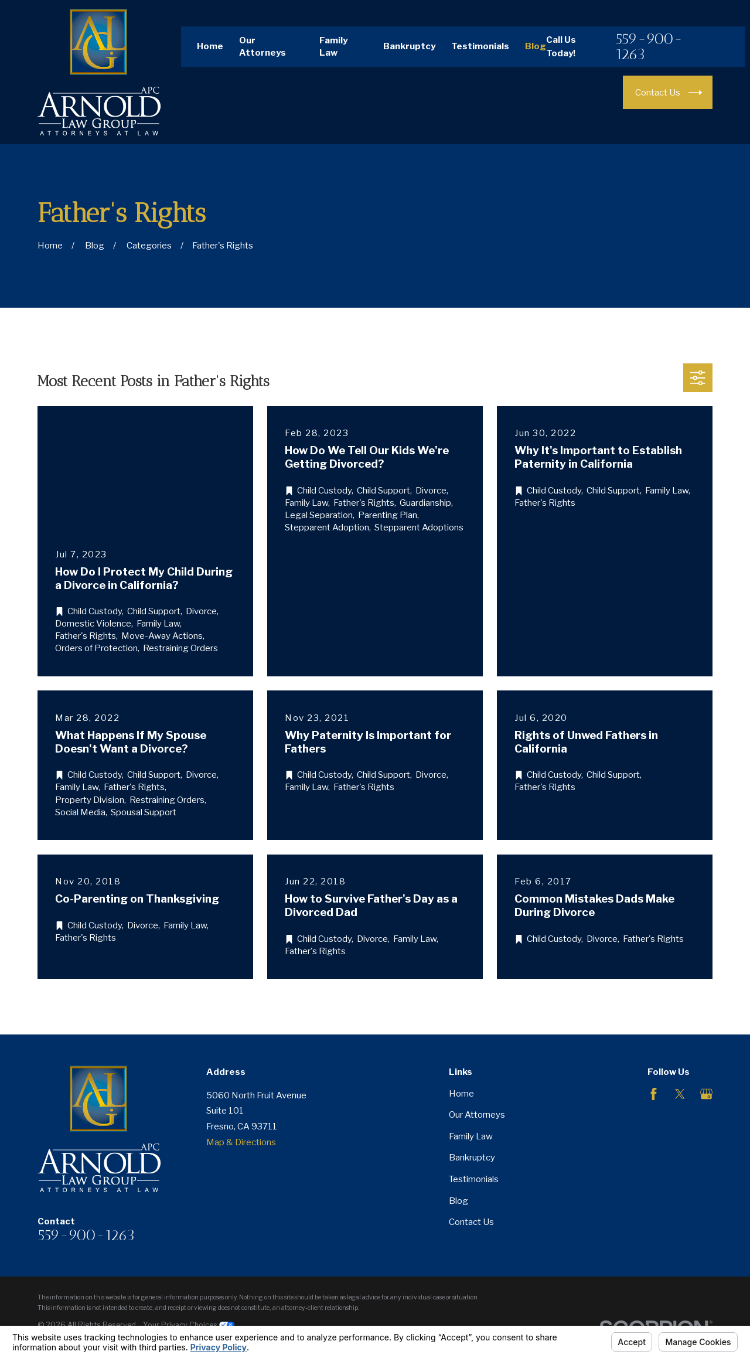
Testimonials (480, 46)
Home (210, 46)
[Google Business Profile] (706, 1094)
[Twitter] (680, 1094)
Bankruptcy (409, 46)
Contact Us (471, 1222)
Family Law (471, 1136)
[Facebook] (653, 1094)
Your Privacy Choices (188, 1324)
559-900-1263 (649, 47)
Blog (535, 46)
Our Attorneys (477, 1114)
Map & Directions (241, 1142)
